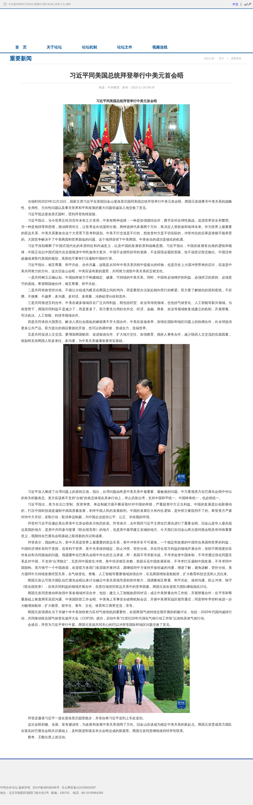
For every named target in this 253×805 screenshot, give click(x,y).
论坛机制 (89, 47)
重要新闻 (236, 58)
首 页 (21, 47)
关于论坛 (54, 47)
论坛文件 (124, 47)
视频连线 (159, 47)
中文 (235, 4)
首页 (221, 58)
